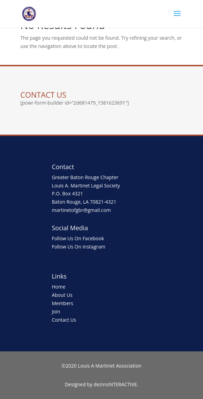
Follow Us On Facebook (78, 238)
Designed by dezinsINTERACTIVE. (101, 384)
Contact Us (64, 320)
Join (56, 311)
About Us (62, 295)
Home (58, 286)
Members (62, 303)
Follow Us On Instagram (78, 246)
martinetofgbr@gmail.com (81, 210)
